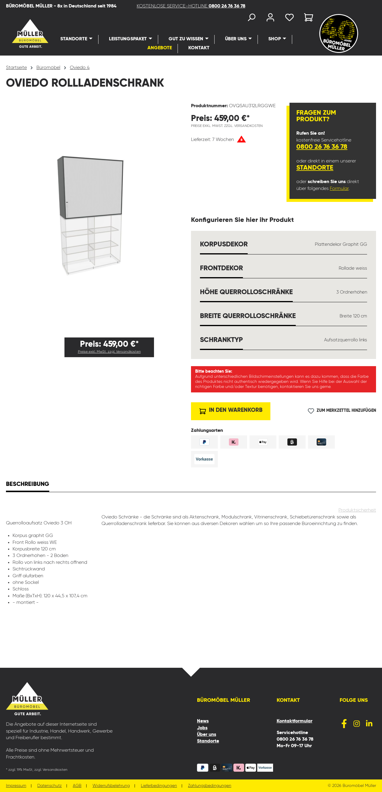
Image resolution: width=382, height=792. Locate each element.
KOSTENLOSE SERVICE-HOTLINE (191, 6)
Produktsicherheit (357, 510)
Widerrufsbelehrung (111, 786)
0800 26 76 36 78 (321, 147)
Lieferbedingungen (159, 786)
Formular (339, 188)
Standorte (314, 168)
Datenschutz (49, 786)
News (203, 721)
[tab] (27, 485)
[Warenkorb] (306, 19)
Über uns (206, 734)
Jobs (202, 728)
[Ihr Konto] (270, 19)
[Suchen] (251, 19)
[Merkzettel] (289, 19)
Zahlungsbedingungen (209, 786)
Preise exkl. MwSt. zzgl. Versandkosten (109, 352)
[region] (98, 218)
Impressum (16, 786)
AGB (77, 786)
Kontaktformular (294, 721)
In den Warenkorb (230, 409)
